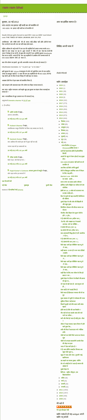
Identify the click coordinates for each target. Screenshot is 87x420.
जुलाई (63, 136)
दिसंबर (63, 121)
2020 (61, 94)
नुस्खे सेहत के (65, 369)
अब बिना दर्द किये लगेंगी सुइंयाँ (69, 168)
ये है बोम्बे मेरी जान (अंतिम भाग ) (70, 218)
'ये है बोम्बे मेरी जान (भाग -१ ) (69, 242)
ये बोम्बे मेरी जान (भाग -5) (68, 227)
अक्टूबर (63, 127)
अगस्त (63, 133)
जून (62, 139)
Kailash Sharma (16, 126)
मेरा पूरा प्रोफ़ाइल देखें (63, 410)
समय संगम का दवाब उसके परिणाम (71, 182)
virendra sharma (65, 407)
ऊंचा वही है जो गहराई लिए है (69, 290)
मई (62, 142)
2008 (61, 399)
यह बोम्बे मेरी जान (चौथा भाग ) (70, 230)
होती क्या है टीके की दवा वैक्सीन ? (71, 310)
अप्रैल (63, 378)
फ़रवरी (63, 384)
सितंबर (63, 130)
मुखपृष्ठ (5, 16)
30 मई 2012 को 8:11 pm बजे (17, 164)
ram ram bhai (13, 7)
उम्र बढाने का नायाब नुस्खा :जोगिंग (70, 361)
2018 (61, 100)
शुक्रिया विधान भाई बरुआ (68, 301)
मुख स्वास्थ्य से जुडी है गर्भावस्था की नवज (73, 298)
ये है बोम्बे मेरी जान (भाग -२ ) (69, 239)
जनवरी (63, 387)
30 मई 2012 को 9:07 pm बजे (17, 177)
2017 (61, 103)
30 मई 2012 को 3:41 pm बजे (17, 150)
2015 (61, 109)
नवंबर (63, 124)
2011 (61, 390)
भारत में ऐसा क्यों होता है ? (68, 346)
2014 (61, 112)
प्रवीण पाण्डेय (14, 112)
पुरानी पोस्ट (49, 185)
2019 (61, 97)
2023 (61, 85)
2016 (61, 106)
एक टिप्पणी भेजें (7, 181)
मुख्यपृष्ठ (26, 185)
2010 (61, 393)
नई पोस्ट (4, 185)
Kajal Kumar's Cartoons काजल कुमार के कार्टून (26, 171)
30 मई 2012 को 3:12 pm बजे (17, 119)
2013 (61, 115)
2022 (61, 88)
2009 (61, 396)
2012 (61, 118)
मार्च (62, 381)
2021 (61, 91)
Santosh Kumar (16, 139)
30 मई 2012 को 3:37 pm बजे (17, 132)
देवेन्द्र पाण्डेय (13, 157)
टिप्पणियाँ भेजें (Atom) (16, 190)
